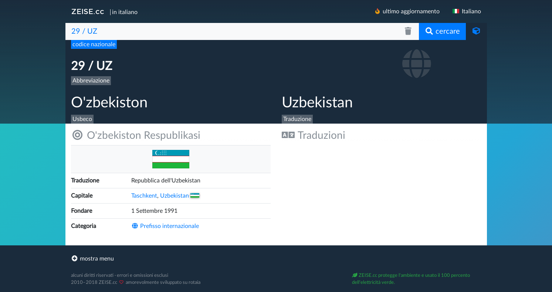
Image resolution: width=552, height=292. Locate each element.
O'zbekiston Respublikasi (135, 135)
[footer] (276, 258)
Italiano (466, 11)
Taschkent (144, 196)
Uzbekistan (179, 196)
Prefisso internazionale (165, 226)
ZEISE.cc (87, 11)
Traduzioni (313, 135)
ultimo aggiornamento (407, 11)
